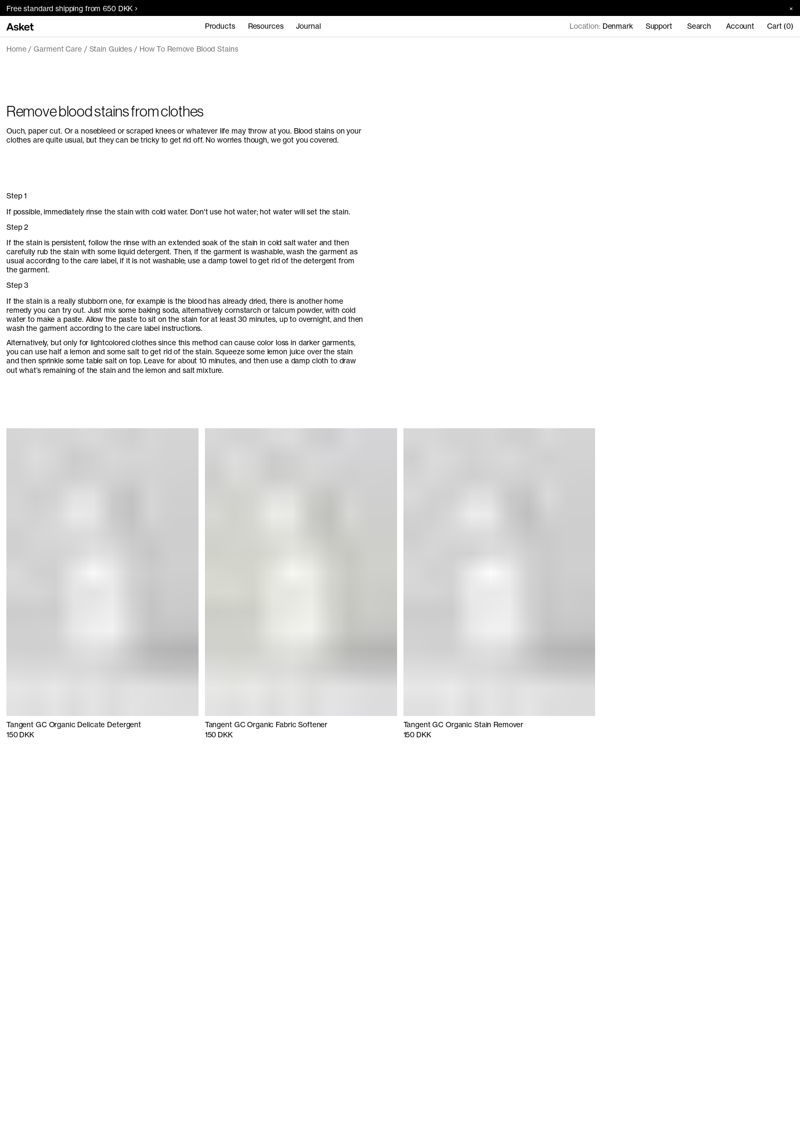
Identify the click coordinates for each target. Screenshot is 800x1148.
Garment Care (57, 49)
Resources (266, 26)
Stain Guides (110, 49)
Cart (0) (780, 26)
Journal (308, 26)
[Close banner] (787, 8)
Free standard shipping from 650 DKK (71, 8)
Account (740, 26)
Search (699, 26)
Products (220, 26)
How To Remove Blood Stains (188, 49)
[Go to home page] (20, 26)
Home (16, 49)
